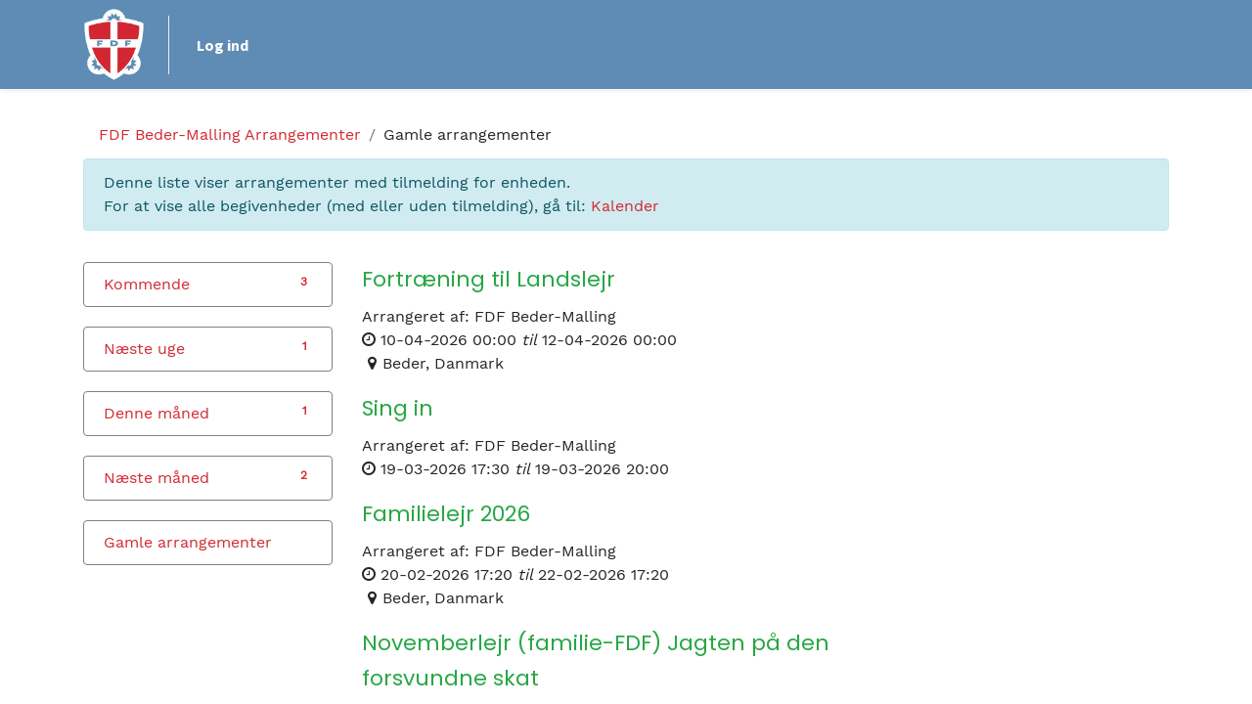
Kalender (625, 206)
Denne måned (156, 413)
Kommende (147, 284)
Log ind (222, 45)
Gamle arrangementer (188, 542)
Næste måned (156, 477)
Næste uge (144, 348)
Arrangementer (230, 134)
